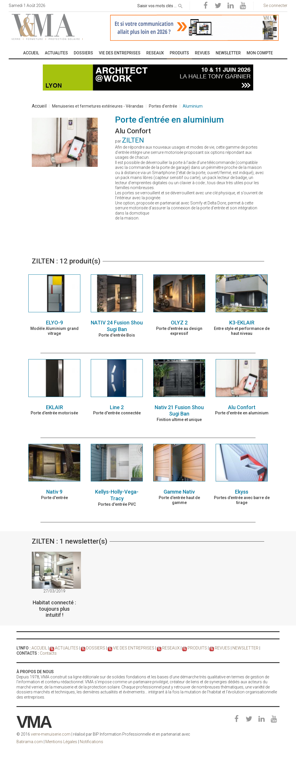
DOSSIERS (95, 648)
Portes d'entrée (163, 106)
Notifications (91, 741)
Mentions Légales (61, 741)
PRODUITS (197, 648)
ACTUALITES (66, 648)
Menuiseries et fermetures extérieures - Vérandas (97, 106)
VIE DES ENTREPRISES (133, 648)
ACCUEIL (39, 648)
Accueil (39, 106)
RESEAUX (171, 648)
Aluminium (193, 106)
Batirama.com (29, 741)
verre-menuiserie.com (51, 734)
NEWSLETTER (245, 648)
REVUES (222, 648)
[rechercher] (180, 5)
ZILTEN (133, 140)
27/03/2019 (54, 591)
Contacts (48, 653)
